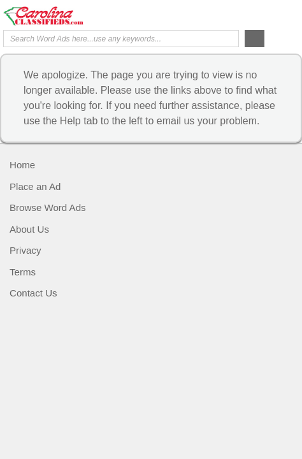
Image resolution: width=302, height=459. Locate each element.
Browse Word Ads (48, 207)
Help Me (230, 14)
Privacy (25, 250)
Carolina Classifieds (54, 16)
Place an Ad (35, 186)
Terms (23, 271)
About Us (29, 229)
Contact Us (33, 293)
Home (22, 164)
